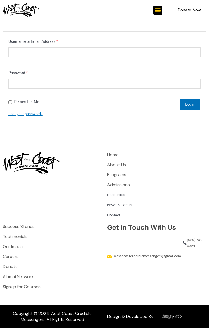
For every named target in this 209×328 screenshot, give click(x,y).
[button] (157, 10)
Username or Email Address (33, 42)
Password (18, 73)
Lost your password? (25, 114)
